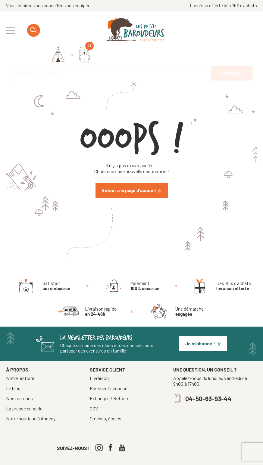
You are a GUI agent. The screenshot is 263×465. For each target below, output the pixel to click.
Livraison (99, 362)
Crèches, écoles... (107, 402)
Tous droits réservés (110, 458)
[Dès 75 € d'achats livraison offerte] (220, 269)
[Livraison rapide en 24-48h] (87, 294)
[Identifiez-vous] (225, 30)
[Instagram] (100, 431)
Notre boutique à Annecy (30, 402)
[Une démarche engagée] (176, 294)
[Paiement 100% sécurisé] (131, 269)
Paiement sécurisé (108, 372)
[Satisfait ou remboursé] (42, 269)
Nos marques (19, 381)
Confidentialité (184, 458)
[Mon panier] (251, 30)
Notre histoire (20, 362)
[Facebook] (112, 431)
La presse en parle (24, 392)
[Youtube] (123, 431)
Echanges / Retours (110, 381)
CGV (94, 392)
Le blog (13, 372)
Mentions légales (149, 458)
